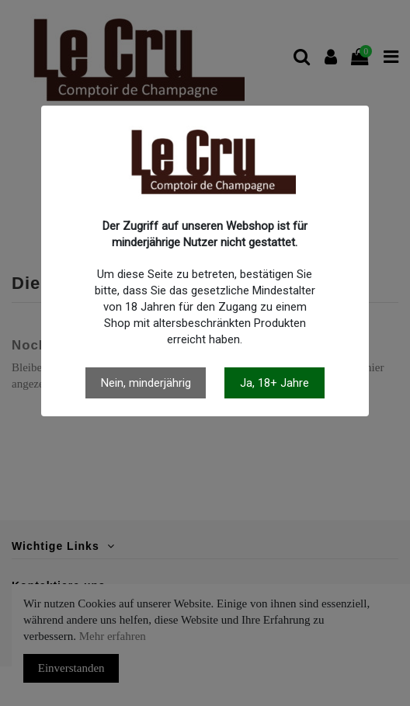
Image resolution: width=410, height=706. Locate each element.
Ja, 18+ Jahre (274, 383)
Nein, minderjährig (146, 383)
